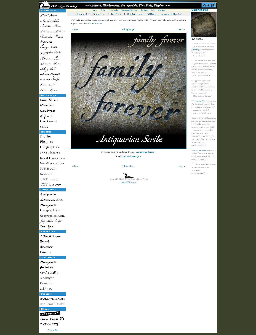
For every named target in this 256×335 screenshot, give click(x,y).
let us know (94, 23)
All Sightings (128, 29)
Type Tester (113, 10)
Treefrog (195, 49)
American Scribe (199, 150)
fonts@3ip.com (128, 182)
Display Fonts (134, 14)
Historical (81, 14)
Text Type (116, 14)
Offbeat (151, 14)
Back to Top (53, 330)
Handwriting (99, 14)
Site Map (161, 10)
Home (94, 10)
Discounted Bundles (171, 14)
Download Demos (129, 10)
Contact (143, 10)
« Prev (75, 29)
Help (153, 10)
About (102, 10)
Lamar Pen (200, 101)
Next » (181, 29)
